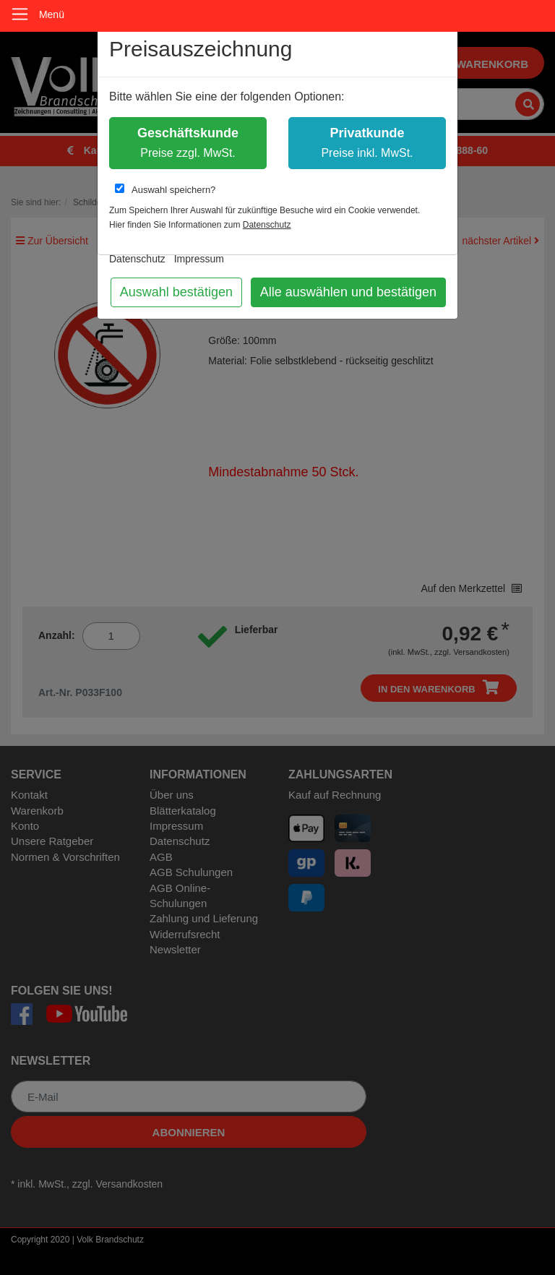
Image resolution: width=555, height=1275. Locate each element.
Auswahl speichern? (165, 189)
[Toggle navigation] (20, 14)
